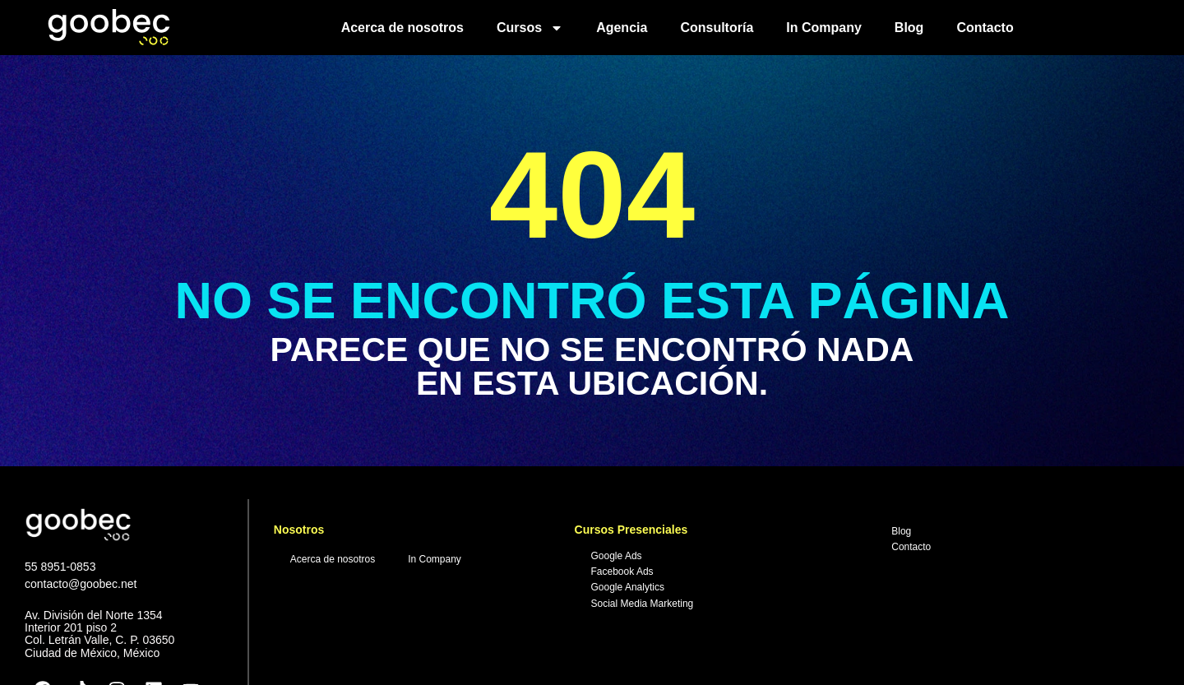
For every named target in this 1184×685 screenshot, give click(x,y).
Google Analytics (627, 587)
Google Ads (616, 556)
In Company (824, 28)
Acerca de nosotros (402, 28)
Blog (909, 28)
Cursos (530, 28)
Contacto (984, 28)
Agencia (621, 28)
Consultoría (716, 28)
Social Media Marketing (642, 603)
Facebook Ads (622, 571)
